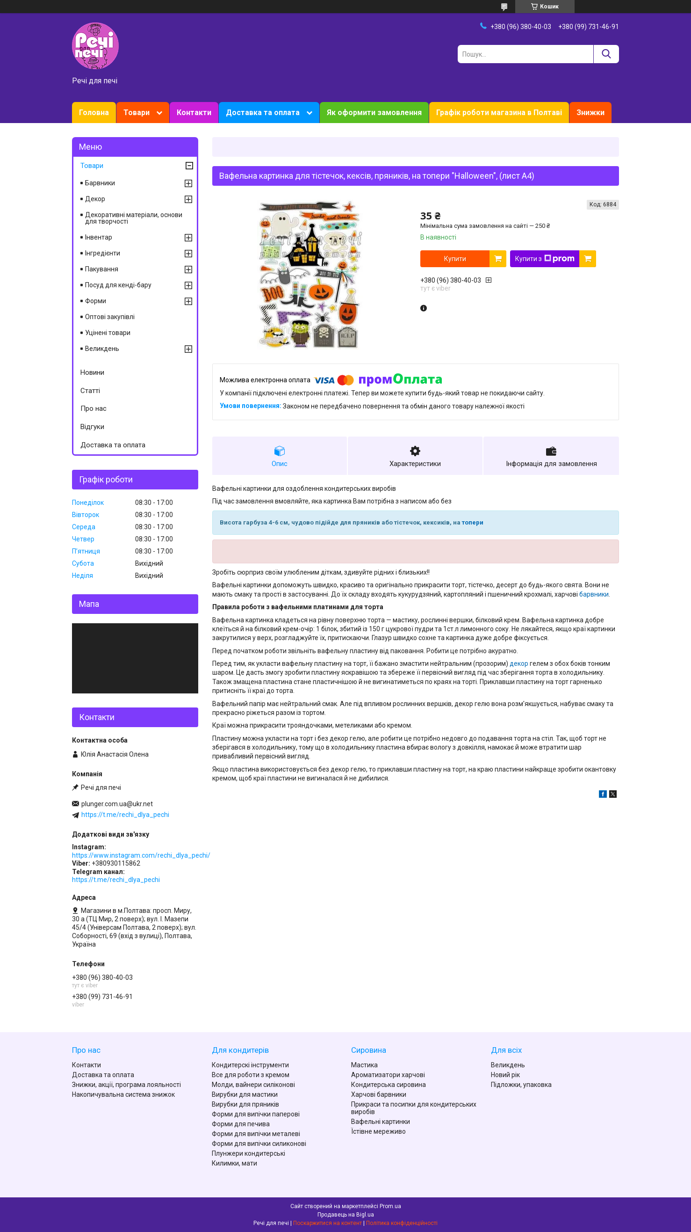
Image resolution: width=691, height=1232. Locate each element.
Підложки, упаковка (521, 1084)
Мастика (364, 1065)
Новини (92, 372)
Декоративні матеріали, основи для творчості (133, 218)
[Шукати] (606, 54)
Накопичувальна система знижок (123, 1094)
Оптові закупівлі (110, 317)
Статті (90, 390)
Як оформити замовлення (374, 112)
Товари (136, 112)
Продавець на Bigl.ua (345, 1214)
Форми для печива (241, 1124)
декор (519, 663)
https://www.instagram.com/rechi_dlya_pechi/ (141, 855)
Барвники (100, 183)
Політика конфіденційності (402, 1223)
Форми (95, 301)
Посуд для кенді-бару (118, 285)
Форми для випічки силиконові (259, 1143)
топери (472, 522)
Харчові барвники (378, 1094)
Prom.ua (390, 1206)
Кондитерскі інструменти (250, 1065)
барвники (594, 594)
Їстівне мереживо (378, 1131)
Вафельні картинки (380, 1121)
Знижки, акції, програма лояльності (126, 1084)
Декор (95, 199)
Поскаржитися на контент (327, 1223)
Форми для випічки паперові (256, 1114)
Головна (94, 112)
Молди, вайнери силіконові (253, 1084)
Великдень (102, 348)
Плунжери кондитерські (248, 1153)
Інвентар (98, 237)
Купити (455, 258)
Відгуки (92, 427)
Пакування (101, 269)
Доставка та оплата (263, 112)
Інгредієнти (102, 253)
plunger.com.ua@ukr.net (117, 804)
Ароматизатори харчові (388, 1075)
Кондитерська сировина (388, 1084)
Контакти (194, 112)
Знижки (590, 112)
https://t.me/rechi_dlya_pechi (125, 814)
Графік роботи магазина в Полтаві (499, 112)
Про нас (93, 408)
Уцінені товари (107, 332)
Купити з (545, 259)
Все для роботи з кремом (250, 1075)
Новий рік (505, 1075)
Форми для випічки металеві (256, 1133)
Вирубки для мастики (245, 1094)
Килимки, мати (234, 1163)
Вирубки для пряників (245, 1104)
